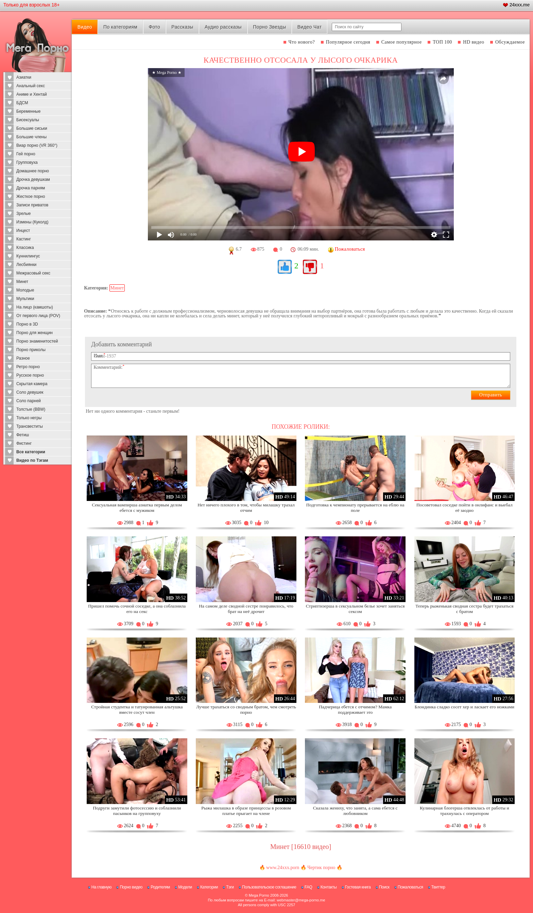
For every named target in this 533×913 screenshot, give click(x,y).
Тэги (230, 887)
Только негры (28, 417)
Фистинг (24, 443)
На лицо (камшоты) (34, 307)
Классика (25, 247)
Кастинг (23, 239)
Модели (185, 887)
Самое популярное (401, 42)
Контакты (329, 887)
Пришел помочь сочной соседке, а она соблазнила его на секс (137, 608)
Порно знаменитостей (37, 341)
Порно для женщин (34, 332)
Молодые (25, 290)
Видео (85, 27)
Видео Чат (309, 27)
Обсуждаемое (510, 42)
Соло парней (28, 400)
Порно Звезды (269, 27)
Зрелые (23, 213)
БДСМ (22, 102)
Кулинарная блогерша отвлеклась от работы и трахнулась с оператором (464, 810)
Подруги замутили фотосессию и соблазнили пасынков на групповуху (137, 810)
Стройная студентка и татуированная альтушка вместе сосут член (137, 709)
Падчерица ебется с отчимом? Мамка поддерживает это (355, 709)
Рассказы (182, 27)
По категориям (120, 27)
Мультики (25, 298)
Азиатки (23, 77)
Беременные (28, 111)
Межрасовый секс (33, 273)
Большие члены (31, 137)
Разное (23, 358)
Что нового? (302, 42)
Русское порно (30, 375)
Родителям (160, 887)
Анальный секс (30, 85)
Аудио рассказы (223, 27)
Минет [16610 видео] (300, 846)
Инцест (23, 230)
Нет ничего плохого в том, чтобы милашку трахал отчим (246, 507)
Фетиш (22, 434)
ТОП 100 (442, 42)
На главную (101, 887)
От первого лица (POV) (38, 315)
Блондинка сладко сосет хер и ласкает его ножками (464, 706)
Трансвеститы (29, 426)
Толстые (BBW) (30, 409)
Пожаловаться (410, 887)
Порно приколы (31, 349)
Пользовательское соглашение (269, 887)
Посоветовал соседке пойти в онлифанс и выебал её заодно (464, 507)
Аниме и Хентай (31, 94)
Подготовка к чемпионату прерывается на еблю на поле (355, 507)
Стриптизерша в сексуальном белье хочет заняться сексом (355, 608)
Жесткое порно (30, 196)
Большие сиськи (31, 128)
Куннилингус (28, 256)
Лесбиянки (26, 264)
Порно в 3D (27, 324)
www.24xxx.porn (282, 867)
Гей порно (25, 154)
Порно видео (131, 887)
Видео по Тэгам (32, 460)
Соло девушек (30, 392)
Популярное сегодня (348, 42)
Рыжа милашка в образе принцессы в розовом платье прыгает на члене (246, 810)
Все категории (30, 452)
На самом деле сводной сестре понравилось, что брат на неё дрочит (246, 608)
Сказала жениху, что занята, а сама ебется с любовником (355, 810)
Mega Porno (259, 895)
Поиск (384, 887)
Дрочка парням (30, 188)
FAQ (308, 887)
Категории (209, 887)
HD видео (473, 42)
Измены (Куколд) (32, 222)
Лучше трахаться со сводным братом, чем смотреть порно (246, 709)
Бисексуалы (27, 119)
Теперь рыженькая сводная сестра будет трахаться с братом (464, 608)
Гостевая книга (358, 887)
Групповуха (27, 162)
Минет (22, 281)
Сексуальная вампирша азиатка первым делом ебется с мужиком (137, 507)
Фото (154, 27)
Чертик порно (321, 867)
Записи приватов (32, 205)
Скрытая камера (32, 383)
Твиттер (438, 887)
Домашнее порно (32, 171)
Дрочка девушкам (33, 179)
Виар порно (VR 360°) (36, 145)
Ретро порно (28, 366)
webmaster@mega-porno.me (301, 900)
